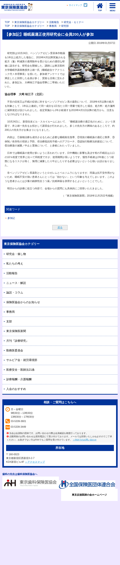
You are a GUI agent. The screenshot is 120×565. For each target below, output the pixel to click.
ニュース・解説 (16, 283)
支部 (9, 321)
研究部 (65, 26)
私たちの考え (14, 263)
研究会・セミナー (74, 22)
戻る (60, 227)
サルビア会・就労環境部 (21, 360)
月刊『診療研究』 (17, 340)
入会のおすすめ (16, 389)
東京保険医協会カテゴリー (29, 22)
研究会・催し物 (16, 254)
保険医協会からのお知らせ (23, 302)
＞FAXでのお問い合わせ (85, 439)
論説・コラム (14, 292)
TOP (7, 22)
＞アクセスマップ (35, 462)
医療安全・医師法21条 (20, 369)
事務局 (53, 26)
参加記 (11, 218)
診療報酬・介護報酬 (19, 379)
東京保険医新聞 (16, 331)
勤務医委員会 (14, 350)
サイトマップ (75, 5)
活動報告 (54, 22)
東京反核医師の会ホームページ (89, 494)
